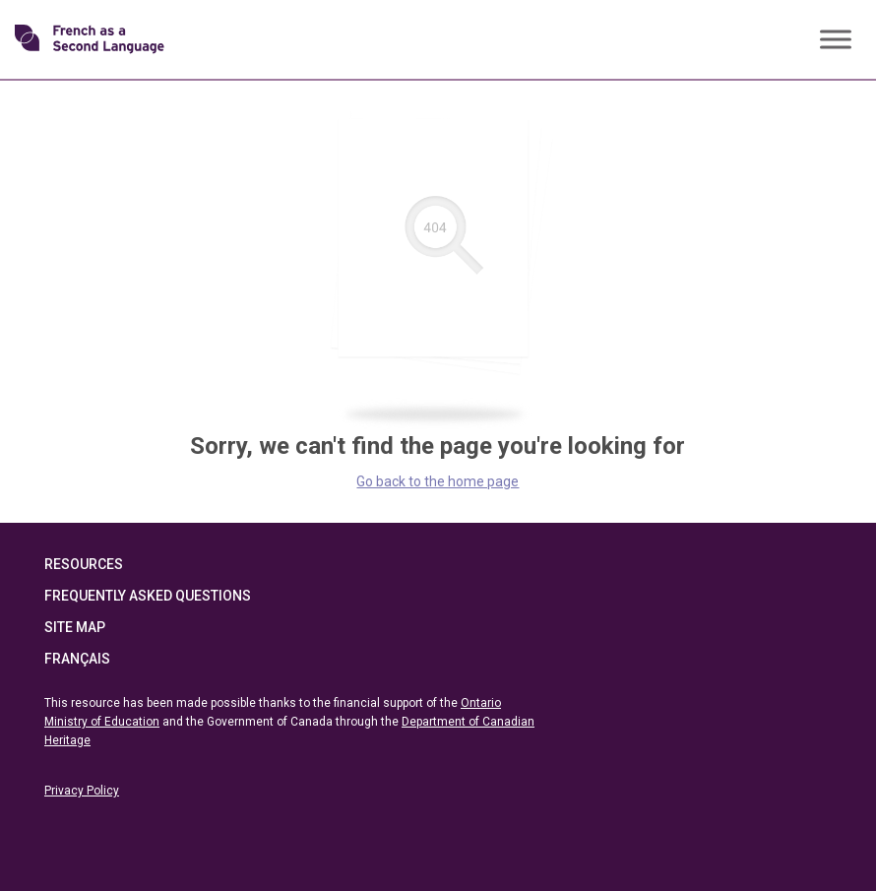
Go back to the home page (437, 481)
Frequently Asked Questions (147, 596)
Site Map (74, 627)
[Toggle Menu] (835, 39)
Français (77, 659)
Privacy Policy (81, 790)
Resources (83, 564)
